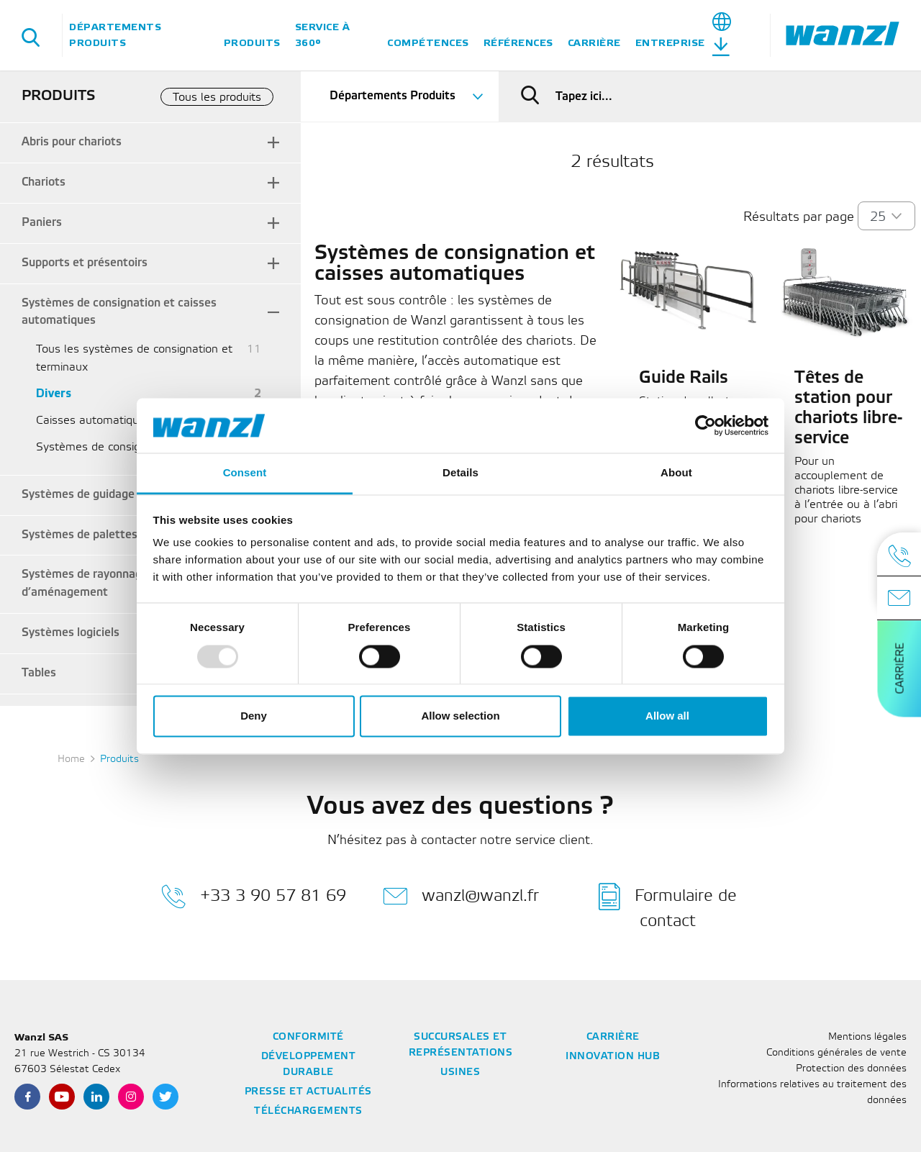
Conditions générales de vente (836, 1053)
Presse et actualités (308, 1092)
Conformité (308, 1037)
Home (71, 759)
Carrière (594, 43)
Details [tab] (460, 473)
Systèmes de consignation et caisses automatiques (119, 312)
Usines (460, 1072)
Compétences (428, 43)
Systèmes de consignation (104, 447)
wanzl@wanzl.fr (461, 896)
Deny (253, 716)
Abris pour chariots (72, 142)
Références (518, 43)
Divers (53, 394)
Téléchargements (308, 1111)
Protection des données (851, 1069)
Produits (252, 43)
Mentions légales (867, 1037)
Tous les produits (217, 97)
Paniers (42, 222)
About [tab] (676, 473)
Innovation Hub (613, 1056)
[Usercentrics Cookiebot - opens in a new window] (705, 425)
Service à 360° (322, 35)
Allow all (667, 716)
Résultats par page (798, 217)
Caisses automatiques (93, 420)
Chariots (43, 182)
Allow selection (460, 716)
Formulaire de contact (668, 906)
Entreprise (670, 43)
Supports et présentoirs (85, 263)
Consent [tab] (245, 473)
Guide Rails (683, 378)
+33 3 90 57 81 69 (253, 896)
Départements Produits (115, 35)
